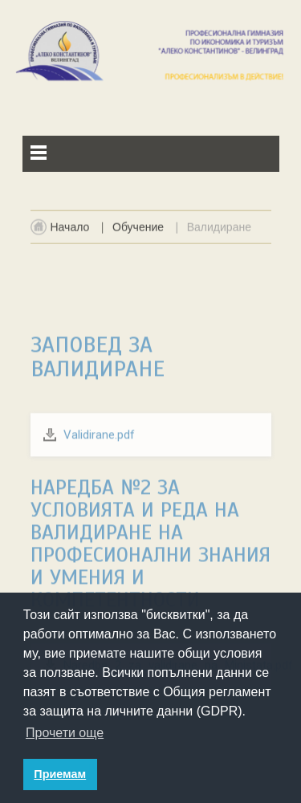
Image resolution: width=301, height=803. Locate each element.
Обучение (138, 231)
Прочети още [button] (65, 733)
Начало (70, 231)
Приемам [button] (60, 774)
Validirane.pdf (99, 487)
